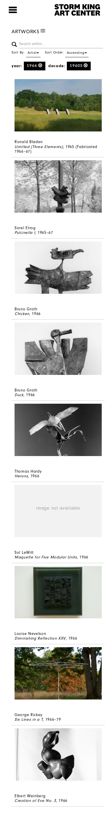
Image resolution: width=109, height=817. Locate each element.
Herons (21, 476)
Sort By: (26, 52)
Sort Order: (67, 52)
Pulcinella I (25, 232)
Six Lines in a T (29, 719)
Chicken (22, 313)
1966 (35, 65)
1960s (79, 65)
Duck (19, 394)
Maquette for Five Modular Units (46, 557)
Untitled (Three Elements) (39, 146)
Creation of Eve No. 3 (35, 800)
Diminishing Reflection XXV (40, 638)
